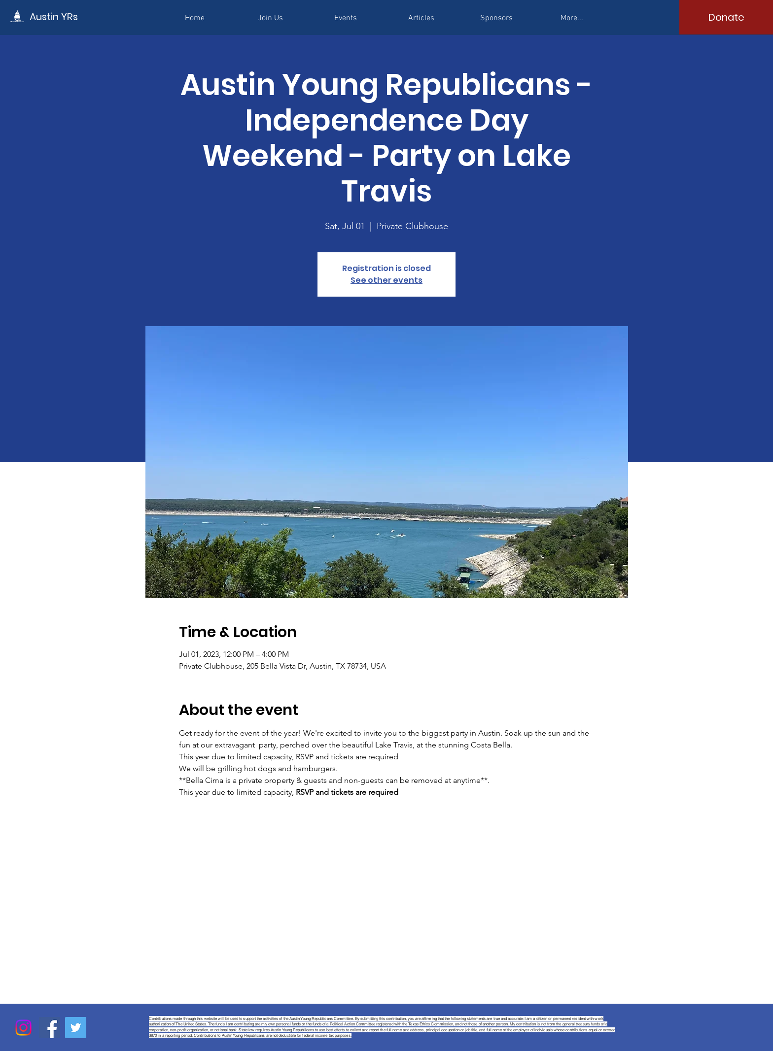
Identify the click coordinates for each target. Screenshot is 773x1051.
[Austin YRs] (74, 16)
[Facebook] (49, 1027)
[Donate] (726, 17)
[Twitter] (75, 1027)
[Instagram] (23, 1027)
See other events (386, 280)
